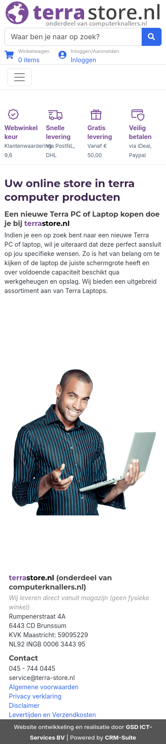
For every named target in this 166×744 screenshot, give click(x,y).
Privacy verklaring (35, 696)
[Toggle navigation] (19, 77)
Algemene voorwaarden (44, 687)
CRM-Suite (120, 737)
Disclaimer (24, 705)
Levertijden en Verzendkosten (52, 714)
